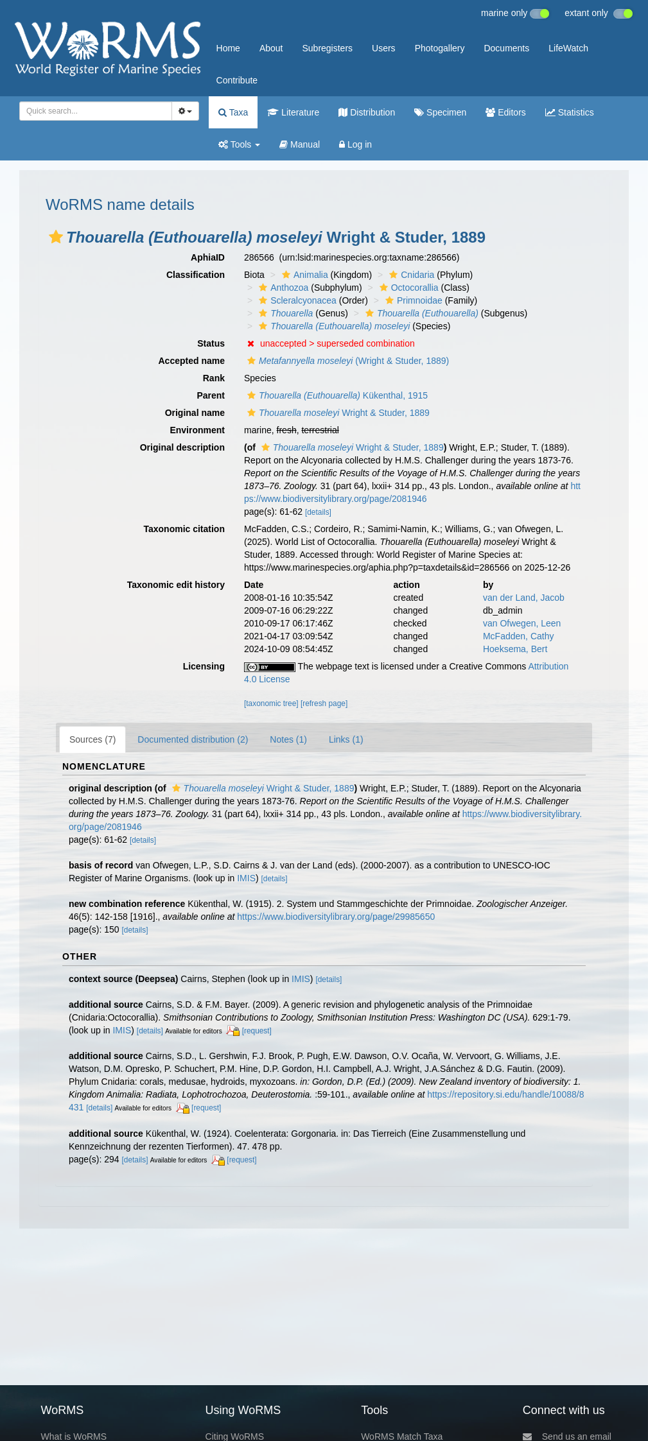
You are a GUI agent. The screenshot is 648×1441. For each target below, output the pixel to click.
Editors (505, 112)
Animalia (303, 275)
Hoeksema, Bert (515, 649)
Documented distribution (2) (192, 739)
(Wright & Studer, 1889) (346, 361)
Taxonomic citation (184, 529)
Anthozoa (282, 287)
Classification (195, 275)
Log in (355, 144)
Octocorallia (407, 287)
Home (228, 48)
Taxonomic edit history (176, 585)
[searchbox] (92, 111)
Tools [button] (239, 144)
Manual (299, 144)
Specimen (440, 112)
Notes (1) (288, 739)
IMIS (246, 878)
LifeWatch (568, 48)
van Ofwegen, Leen (522, 623)
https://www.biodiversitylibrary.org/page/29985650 (336, 916)
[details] (318, 512)
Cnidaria (410, 275)
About (271, 48)
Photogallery (440, 48)
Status (211, 343)
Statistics (569, 112)
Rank (214, 378)
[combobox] (95, 111)
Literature (293, 112)
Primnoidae (412, 300)
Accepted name (192, 361)
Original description (182, 447)
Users (384, 48)
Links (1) (346, 739)
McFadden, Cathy (518, 636)
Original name (195, 413)
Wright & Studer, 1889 (337, 413)
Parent (211, 395)
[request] (257, 1030)
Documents (506, 48)
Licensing (204, 666)
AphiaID (208, 257)
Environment (197, 430)
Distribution (366, 112)
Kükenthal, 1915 (336, 395)
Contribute (237, 80)
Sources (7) (92, 739)
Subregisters (327, 48)
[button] (56, 237)
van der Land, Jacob (524, 597)
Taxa (233, 112)
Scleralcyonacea (296, 300)
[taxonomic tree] (271, 703)
